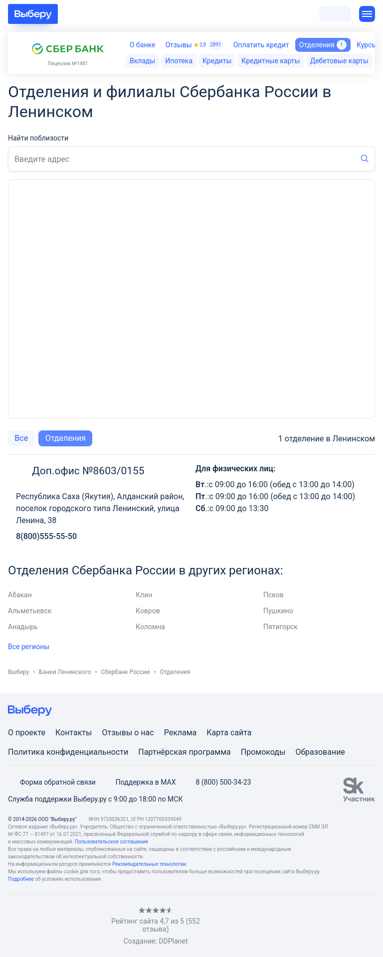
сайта (241, 732)
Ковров (148, 611)
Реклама (180, 732)
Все (21, 438)
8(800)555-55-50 (46, 536)
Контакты (73, 732)
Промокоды (263, 752)
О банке (142, 45)
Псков (273, 595)
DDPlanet (173, 941)
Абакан (20, 595)
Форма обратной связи (52, 782)
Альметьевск (29, 611)
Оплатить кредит (261, 45)
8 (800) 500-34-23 (217, 782)
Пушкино (278, 611)
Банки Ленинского (65, 672)
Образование (320, 752)
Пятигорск (280, 627)
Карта (217, 732)
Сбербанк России (125, 672)
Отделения (65, 438)
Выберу (18, 672)
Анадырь (23, 627)
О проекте (26, 732)
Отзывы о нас (128, 732)
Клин (144, 595)
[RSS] (92, 926)
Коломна (150, 627)
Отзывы (194, 45)
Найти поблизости (38, 138)
